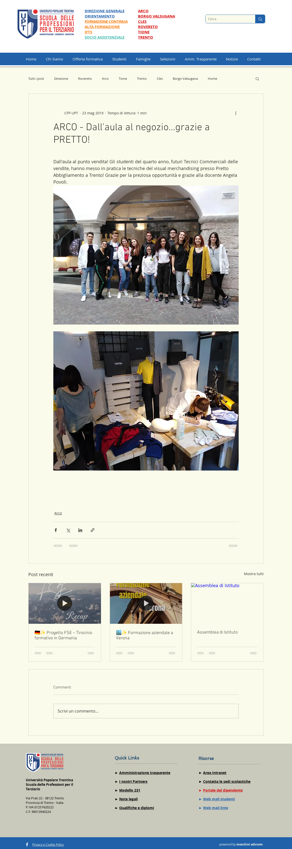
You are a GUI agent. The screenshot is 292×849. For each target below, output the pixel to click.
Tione (123, 78)
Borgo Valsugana (185, 78)
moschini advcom (249, 844)
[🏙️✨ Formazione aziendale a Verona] (146, 603)
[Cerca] (226, 19)
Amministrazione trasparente (144, 772)
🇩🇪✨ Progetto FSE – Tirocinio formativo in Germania (63, 635)
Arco (105, 78)
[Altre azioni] (236, 113)
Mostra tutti (254, 573)
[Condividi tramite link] (92, 530)
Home (212, 78)
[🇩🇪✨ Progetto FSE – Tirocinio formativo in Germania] (65, 603)
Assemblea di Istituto (217, 632)
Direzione (61, 78)
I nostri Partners (133, 781)
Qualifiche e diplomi (136, 807)
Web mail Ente (215, 807)
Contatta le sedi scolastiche (226, 781)
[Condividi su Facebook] (55, 530)
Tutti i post (36, 78)
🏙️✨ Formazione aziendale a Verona (144, 635)
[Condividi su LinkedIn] (80, 530)
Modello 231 (129, 790)
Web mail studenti (219, 799)
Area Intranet (214, 772)
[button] (170, 59)
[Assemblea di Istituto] (227, 603)
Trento (142, 78)
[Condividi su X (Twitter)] (68, 530)
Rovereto (85, 78)
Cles (160, 78)
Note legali (128, 799)
